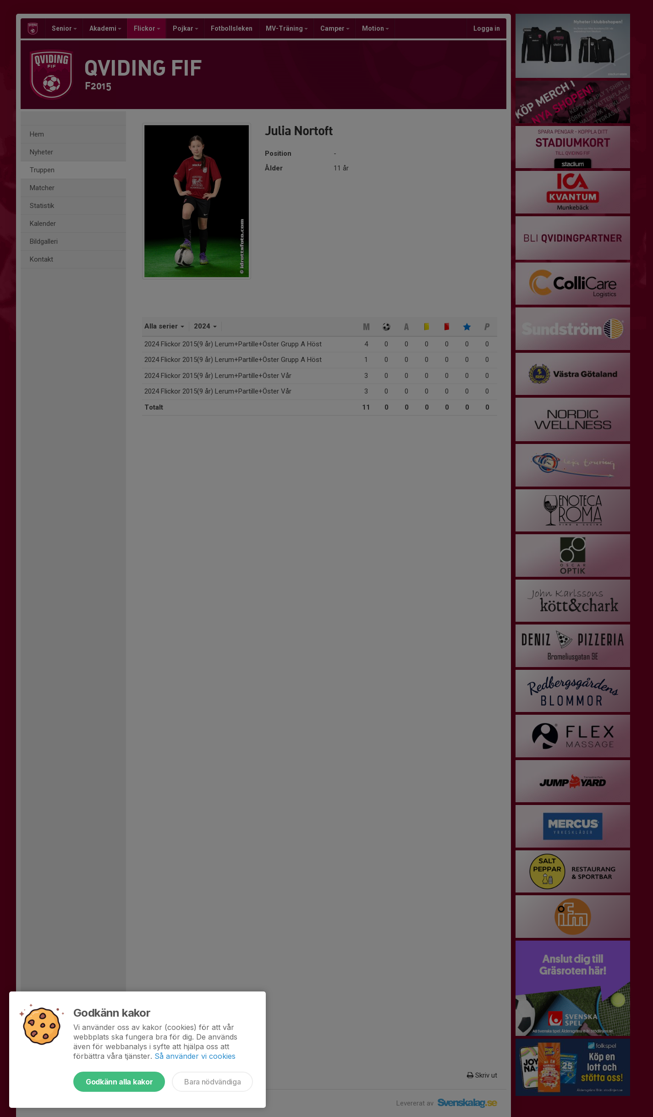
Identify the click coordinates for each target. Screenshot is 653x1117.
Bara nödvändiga (212, 1081)
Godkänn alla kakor (119, 1081)
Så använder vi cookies (195, 1056)
